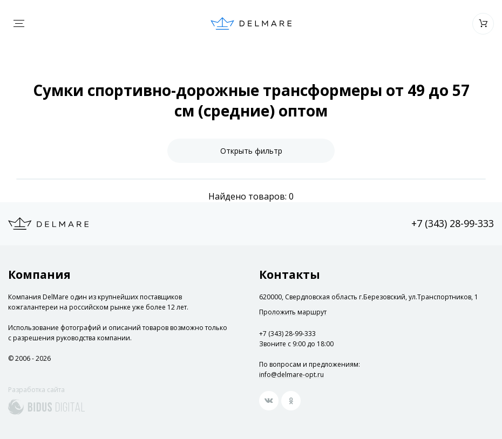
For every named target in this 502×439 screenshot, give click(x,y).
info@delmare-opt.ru (291, 374)
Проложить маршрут (293, 312)
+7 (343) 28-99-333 (452, 223)
